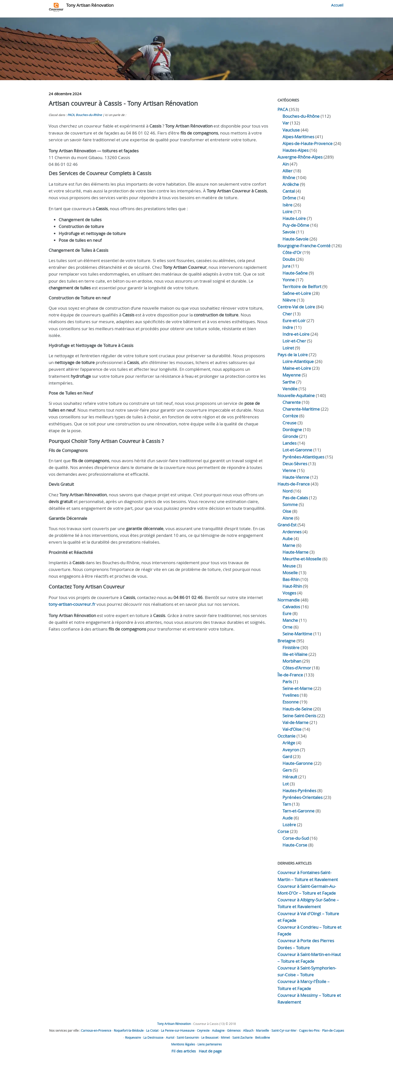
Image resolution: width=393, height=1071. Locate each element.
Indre (287, 327)
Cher (287, 314)
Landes (289, 443)
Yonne (288, 280)
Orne (287, 627)
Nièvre (289, 300)
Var (285, 123)
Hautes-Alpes (295, 150)
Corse (283, 831)
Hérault (289, 777)
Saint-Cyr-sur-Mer (284, 1030)
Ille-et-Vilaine (295, 654)
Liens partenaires (210, 1044)
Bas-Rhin (291, 579)
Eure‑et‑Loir (294, 320)
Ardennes (292, 532)
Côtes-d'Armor (296, 668)
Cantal (288, 191)
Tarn (286, 804)
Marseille (262, 1030)
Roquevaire (133, 1037)
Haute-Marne (295, 552)
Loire (287, 211)
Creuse (289, 423)
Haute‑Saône (295, 273)
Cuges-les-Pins (309, 1030)
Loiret (288, 348)
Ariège (288, 743)
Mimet (225, 1037)
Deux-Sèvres (294, 463)
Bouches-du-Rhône (89, 115)
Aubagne (218, 1030)
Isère (287, 205)
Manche (290, 620)
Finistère (291, 647)
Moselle (290, 572)
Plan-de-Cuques (333, 1030)
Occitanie (286, 736)
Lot (285, 784)
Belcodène (262, 1037)
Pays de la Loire (292, 355)
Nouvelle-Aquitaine (296, 395)
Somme (290, 504)
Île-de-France (290, 675)
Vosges (289, 593)
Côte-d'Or (292, 252)
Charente (291, 402)
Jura (286, 266)
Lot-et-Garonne (297, 450)
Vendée (290, 389)
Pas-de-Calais (295, 498)
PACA (70, 115)
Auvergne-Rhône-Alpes (300, 157)
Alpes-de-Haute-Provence (307, 143)
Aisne (287, 518)
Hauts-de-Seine (297, 709)
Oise (286, 511)
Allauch (248, 1030)
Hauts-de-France (293, 484)
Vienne (289, 470)
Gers (287, 770)
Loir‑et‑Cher (294, 341)
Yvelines (290, 695)
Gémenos (234, 1030)
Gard (287, 756)
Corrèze (290, 416)
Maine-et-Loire (296, 368)
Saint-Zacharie (242, 1037)
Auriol (170, 1037)
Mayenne (291, 375)
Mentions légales (183, 1044)
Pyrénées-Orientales (302, 797)
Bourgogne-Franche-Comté (304, 246)
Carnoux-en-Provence (96, 1030)
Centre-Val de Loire (296, 307)
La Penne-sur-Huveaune (177, 1030)
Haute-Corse (294, 845)
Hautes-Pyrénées (299, 790)
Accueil (337, 5)
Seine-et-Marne (297, 688)
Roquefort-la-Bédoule (129, 1030)
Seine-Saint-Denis (299, 716)
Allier (287, 171)
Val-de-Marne (295, 722)
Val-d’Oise (292, 729)
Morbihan (291, 661)
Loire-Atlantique (298, 361)
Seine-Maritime (297, 634)
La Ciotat (152, 1030)
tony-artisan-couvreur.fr (72, 604)
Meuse (289, 566)
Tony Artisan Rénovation (90, 5)
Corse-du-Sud (295, 838)
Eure (286, 613)
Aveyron (290, 750)
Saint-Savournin (188, 1037)
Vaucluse (291, 130)
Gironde (290, 436)
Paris (287, 681)
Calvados (291, 607)
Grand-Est (287, 525)
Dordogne (292, 429)
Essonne (290, 702)
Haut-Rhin (292, 586)
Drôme (289, 198)
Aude (287, 818)
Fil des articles (183, 1050)
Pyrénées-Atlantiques (303, 457)
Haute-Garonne (297, 763)
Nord (287, 491)
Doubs (288, 259)
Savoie (288, 232)
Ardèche (290, 184)
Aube (287, 538)
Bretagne (286, 641)
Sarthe (288, 382)
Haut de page (210, 1050)
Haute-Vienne (295, 477)
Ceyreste (203, 1030)
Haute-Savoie (295, 239)
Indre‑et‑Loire (296, 334)
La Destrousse (153, 1037)
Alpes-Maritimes (298, 137)
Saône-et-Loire (296, 293)
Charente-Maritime (301, 409)
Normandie (288, 600)
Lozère (289, 824)
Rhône (288, 177)
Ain (285, 164)
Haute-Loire (294, 218)
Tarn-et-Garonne (298, 811)
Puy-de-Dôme (295, 225)
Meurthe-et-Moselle (301, 559)
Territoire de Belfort (301, 286)
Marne (288, 545)
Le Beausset (209, 1037)
